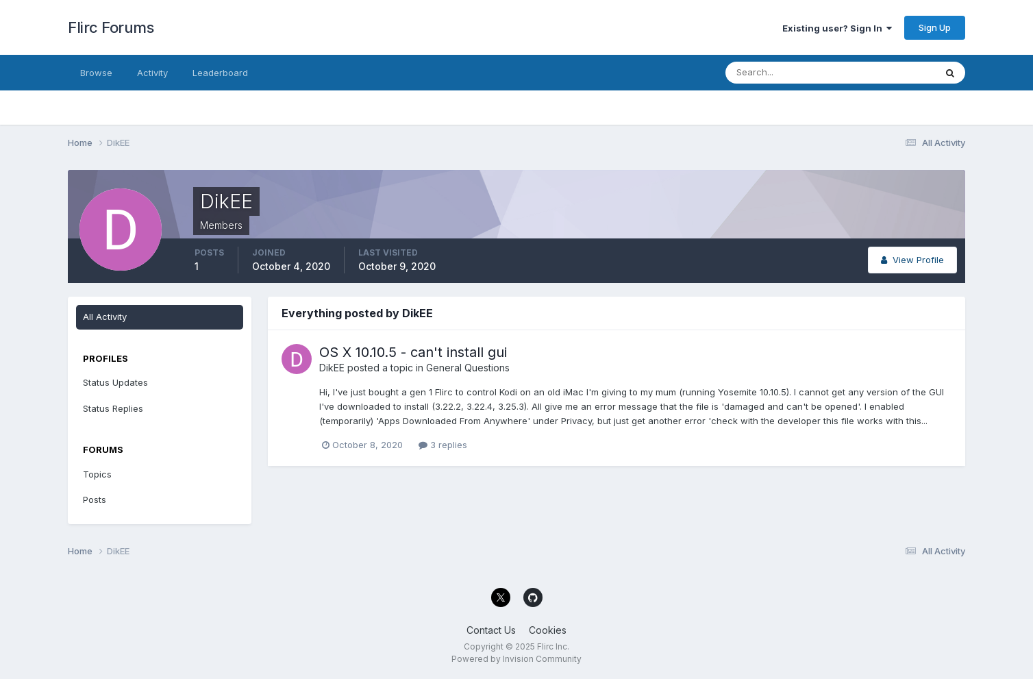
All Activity (105, 316)
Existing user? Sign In (837, 28)
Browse (96, 72)
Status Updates (115, 382)
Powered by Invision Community (516, 659)
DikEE (332, 367)
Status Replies (113, 408)
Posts (94, 499)
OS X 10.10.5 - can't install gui (413, 352)
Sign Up (935, 27)
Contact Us (491, 630)
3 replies (443, 444)
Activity (152, 72)
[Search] (785, 73)
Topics (97, 474)
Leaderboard (220, 72)
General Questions (468, 367)
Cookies (548, 630)
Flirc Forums (110, 27)
